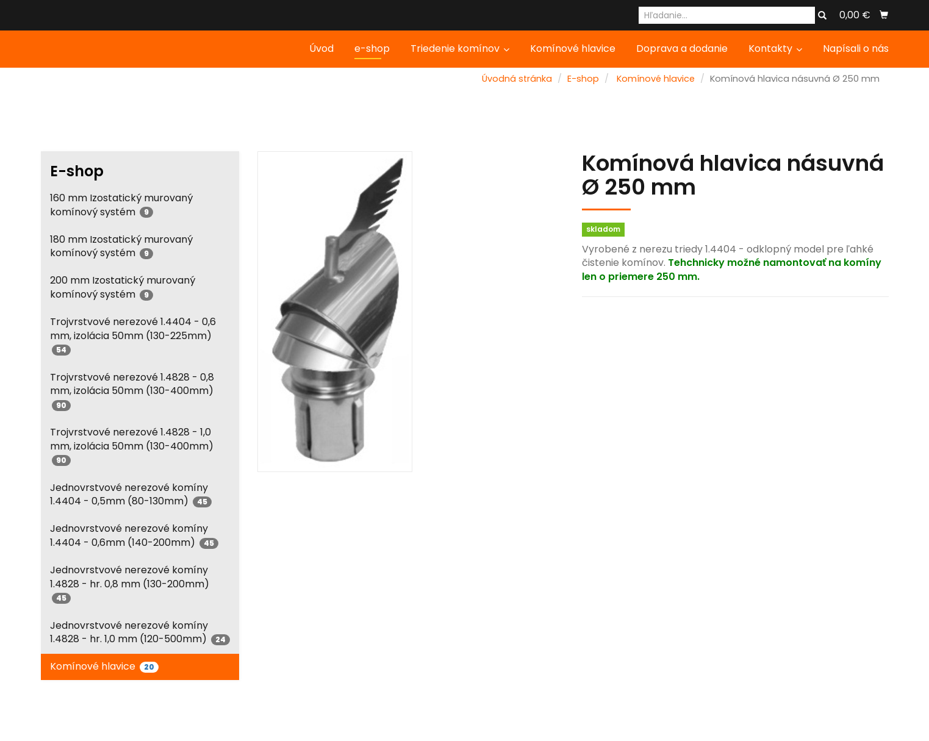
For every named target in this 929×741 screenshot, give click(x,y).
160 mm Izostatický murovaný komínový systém (121, 205)
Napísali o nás (856, 48)
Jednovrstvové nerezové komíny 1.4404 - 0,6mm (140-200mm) (134, 535)
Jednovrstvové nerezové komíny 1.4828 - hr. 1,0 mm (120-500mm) (140, 632)
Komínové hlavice (572, 48)
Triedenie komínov (460, 48)
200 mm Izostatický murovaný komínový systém (122, 287)
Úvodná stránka (517, 79)
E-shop (583, 79)
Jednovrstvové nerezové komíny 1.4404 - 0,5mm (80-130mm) (131, 495)
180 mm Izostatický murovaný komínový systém (121, 246)
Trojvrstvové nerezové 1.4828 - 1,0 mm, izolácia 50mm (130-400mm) (131, 445)
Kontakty (775, 48)
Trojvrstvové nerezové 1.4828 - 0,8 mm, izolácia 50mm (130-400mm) (132, 390)
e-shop (372, 48)
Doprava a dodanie (682, 48)
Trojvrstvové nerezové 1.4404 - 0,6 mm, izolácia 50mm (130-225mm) (133, 335)
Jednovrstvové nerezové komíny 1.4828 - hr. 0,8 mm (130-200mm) (129, 583)
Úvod (321, 48)
